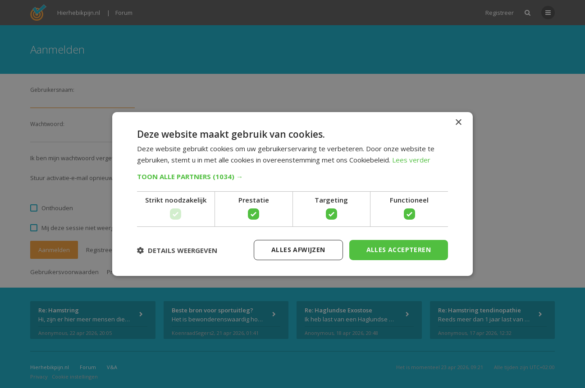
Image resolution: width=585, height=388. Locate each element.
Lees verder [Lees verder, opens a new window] (411, 159)
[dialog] (292, 194)
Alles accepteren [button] (398, 249)
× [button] (458, 122)
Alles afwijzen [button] (298, 249)
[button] (292, 176)
